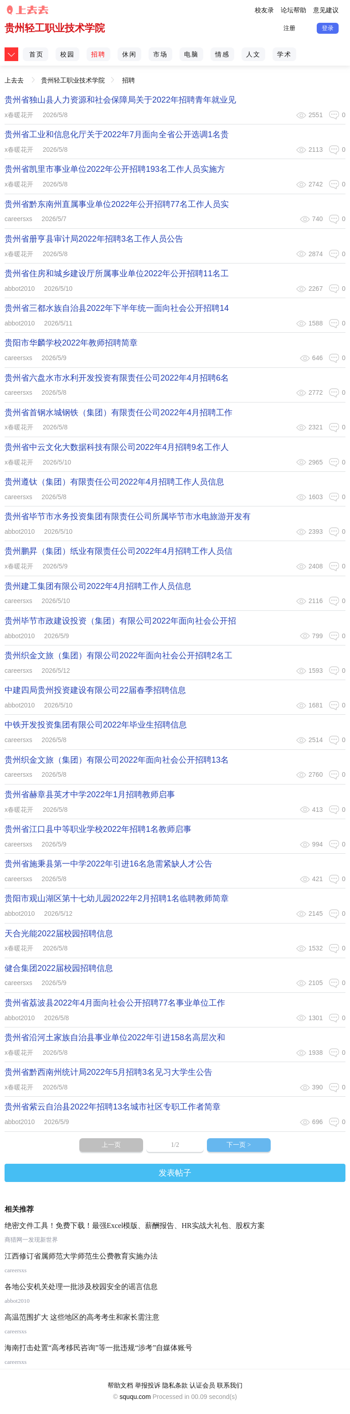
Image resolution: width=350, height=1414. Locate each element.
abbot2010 (20, 288)
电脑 (191, 54)
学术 (284, 54)
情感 (222, 54)
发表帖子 (175, 1172)
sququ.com (134, 1396)
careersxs (18, 218)
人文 (253, 54)
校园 (67, 54)
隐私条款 (175, 1385)
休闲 (129, 54)
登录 (328, 28)
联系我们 (229, 1385)
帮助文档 (120, 1385)
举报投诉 (147, 1385)
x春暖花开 (19, 115)
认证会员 (202, 1385)
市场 (160, 54)
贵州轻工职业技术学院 (55, 28)
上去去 (14, 77)
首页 (36, 54)
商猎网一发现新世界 (31, 1239)
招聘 (98, 54)
